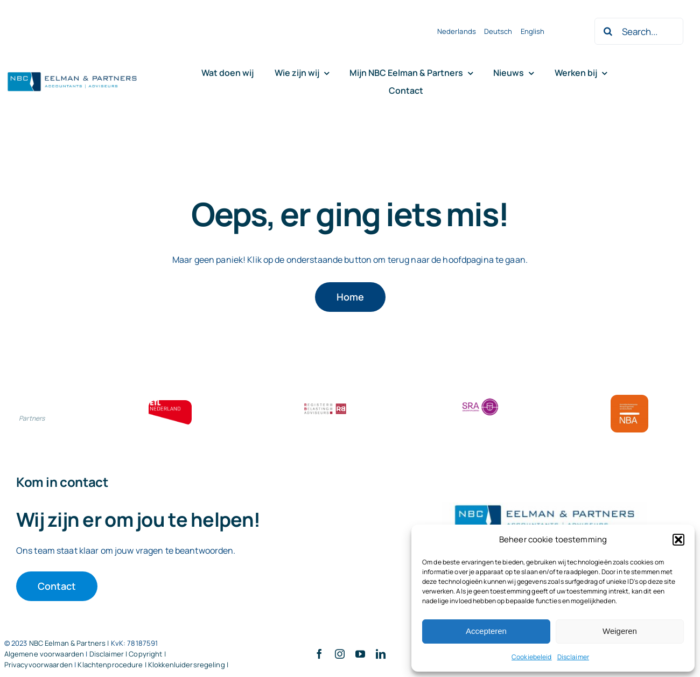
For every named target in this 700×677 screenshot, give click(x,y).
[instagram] (340, 654)
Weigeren (620, 631)
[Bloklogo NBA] (629, 399)
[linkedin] (381, 654)
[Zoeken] (607, 31)
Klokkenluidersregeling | (188, 664)
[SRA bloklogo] (480, 399)
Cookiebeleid (532, 656)
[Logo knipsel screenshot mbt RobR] (72, 73)
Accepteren (486, 631)
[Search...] (638, 31)
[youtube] (360, 654)
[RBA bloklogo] (325, 404)
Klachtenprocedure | (113, 664)
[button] (678, 539)
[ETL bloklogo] (170, 404)
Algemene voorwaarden (44, 654)
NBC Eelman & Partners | (70, 643)
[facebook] (319, 654)
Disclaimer (573, 656)
